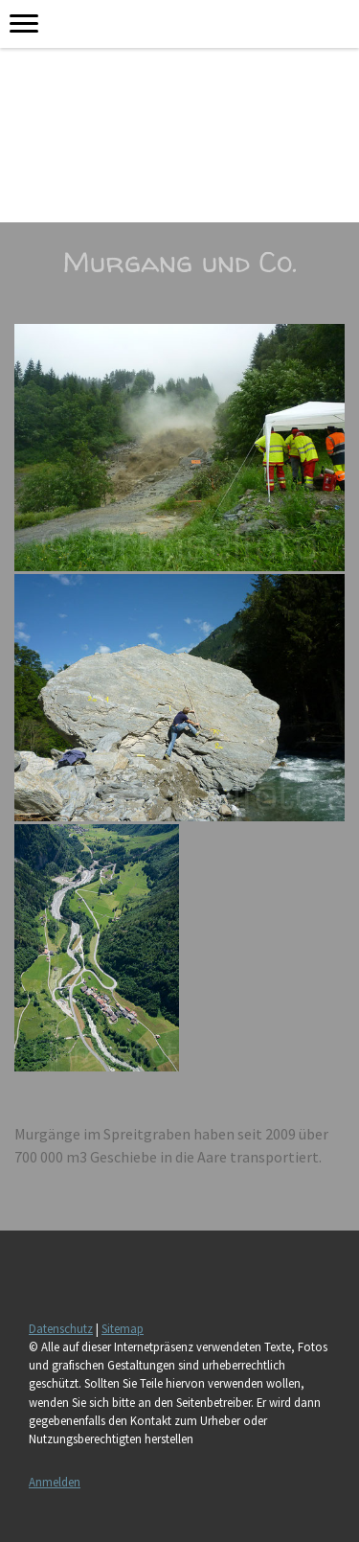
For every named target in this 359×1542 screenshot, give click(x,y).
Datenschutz (61, 1328)
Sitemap (122, 1328)
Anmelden (54, 1481)
